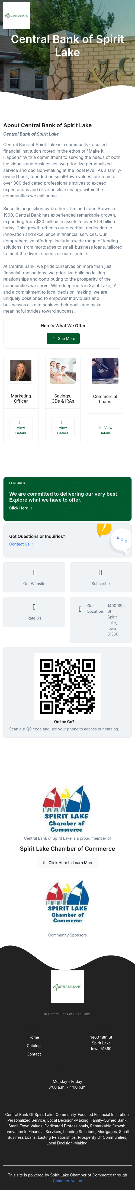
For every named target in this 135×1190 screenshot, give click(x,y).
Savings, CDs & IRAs (63, 398)
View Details (21, 428)
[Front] (18, 15)
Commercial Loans (105, 399)
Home (33, 1037)
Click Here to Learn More (68, 862)
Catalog (34, 1045)
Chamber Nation (67, 1180)
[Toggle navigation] (126, 15)
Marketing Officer (21, 398)
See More (63, 338)
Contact (34, 1054)
